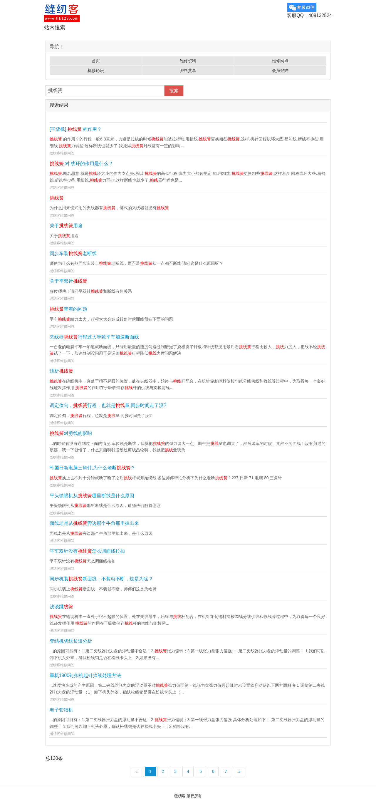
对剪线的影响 (71, 433)
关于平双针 (68, 281)
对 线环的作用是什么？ (81, 163)
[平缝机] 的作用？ (76, 129)
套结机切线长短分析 (71, 641)
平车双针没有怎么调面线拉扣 (87, 551)
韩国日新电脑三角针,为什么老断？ (92, 467)
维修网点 (280, 60)
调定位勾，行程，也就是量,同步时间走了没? (108, 405)
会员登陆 (280, 70)
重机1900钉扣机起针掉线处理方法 (85, 675)
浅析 (61, 371)
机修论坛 (96, 70)
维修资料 (188, 60)
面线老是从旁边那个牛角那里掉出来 (94, 523)
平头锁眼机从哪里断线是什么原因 (92, 495)
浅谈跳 (61, 606)
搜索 (174, 90)
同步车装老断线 (73, 253)
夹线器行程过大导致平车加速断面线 (94, 336)
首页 (96, 60)
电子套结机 (61, 709)
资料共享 (188, 70)
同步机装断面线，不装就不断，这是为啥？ (101, 578)
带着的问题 (68, 308)
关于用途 (66, 225)
